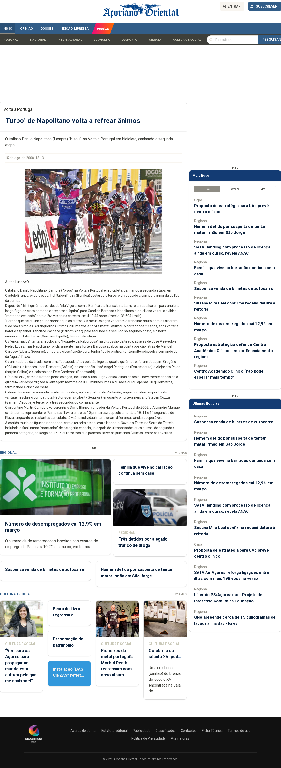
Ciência (155, 39)
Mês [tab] (262, 189)
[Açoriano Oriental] (33, 743)
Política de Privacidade (148, 738)
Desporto (129, 39)
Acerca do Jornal (83, 731)
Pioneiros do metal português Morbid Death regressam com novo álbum (117, 663)
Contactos (189, 731)
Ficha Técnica (212, 731)
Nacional (38, 39)
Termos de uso (239, 731)
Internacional (70, 39)
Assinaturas (180, 738)
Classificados (166, 731)
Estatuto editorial (114, 731)
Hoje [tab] (207, 189)
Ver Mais (181, 453)
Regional (10, 39)
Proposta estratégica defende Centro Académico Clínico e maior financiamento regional (233, 350)
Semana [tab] (235, 189)
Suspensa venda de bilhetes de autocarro (44, 569)
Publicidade (141, 731)
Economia (102, 39)
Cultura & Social (187, 39)
